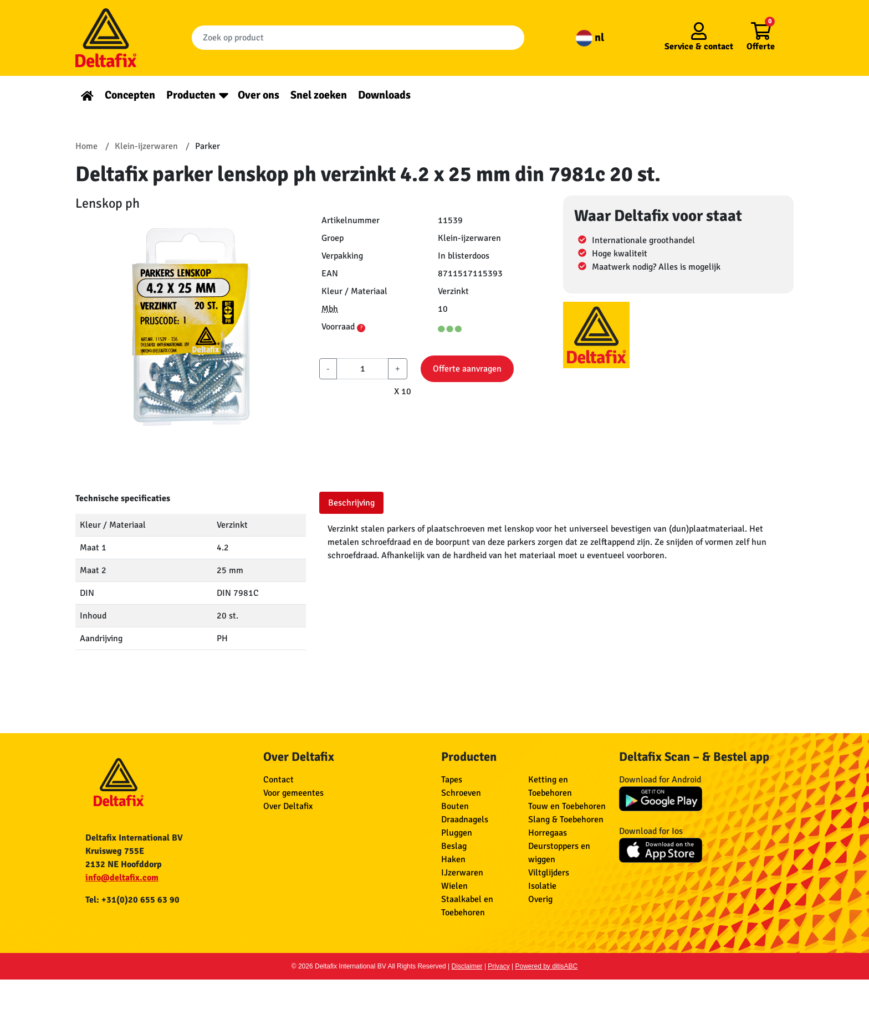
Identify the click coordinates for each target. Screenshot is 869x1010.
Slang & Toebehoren (566, 819)
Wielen (454, 886)
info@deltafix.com (122, 877)
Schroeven (461, 792)
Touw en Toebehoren (567, 806)
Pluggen (456, 832)
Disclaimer (467, 966)
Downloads (384, 95)
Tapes (451, 779)
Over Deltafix (288, 806)
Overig (540, 899)
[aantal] (362, 368)
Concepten (130, 95)
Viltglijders (548, 872)
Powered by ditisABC (546, 966)
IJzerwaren (462, 872)
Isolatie (542, 886)
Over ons (258, 95)
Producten (191, 95)
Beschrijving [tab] (351, 502)
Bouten (455, 806)
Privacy (498, 966)
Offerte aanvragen (467, 368)
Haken (453, 859)
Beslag (454, 846)
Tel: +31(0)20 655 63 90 (132, 899)
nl (590, 37)
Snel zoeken (318, 95)
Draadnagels (464, 819)
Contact (278, 779)
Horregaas (547, 832)
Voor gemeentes (293, 792)
